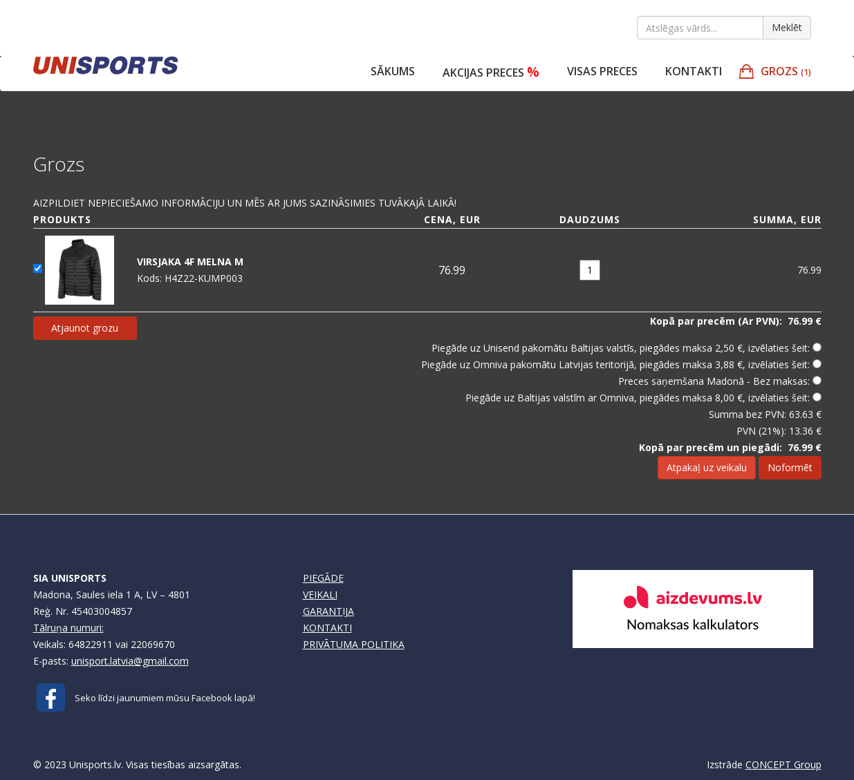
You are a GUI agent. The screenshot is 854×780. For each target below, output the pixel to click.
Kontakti (693, 71)
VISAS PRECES (602, 71)
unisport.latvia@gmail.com (130, 660)
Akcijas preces (491, 71)
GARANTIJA (328, 611)
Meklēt (787, 27)
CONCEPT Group (783, 764)
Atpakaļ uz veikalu (707, 467)
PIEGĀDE (323, 577)
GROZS (786, 71)
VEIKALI (320, 594)
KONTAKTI (327, 627)
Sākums (393, 71)
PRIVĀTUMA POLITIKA (354, 644)
